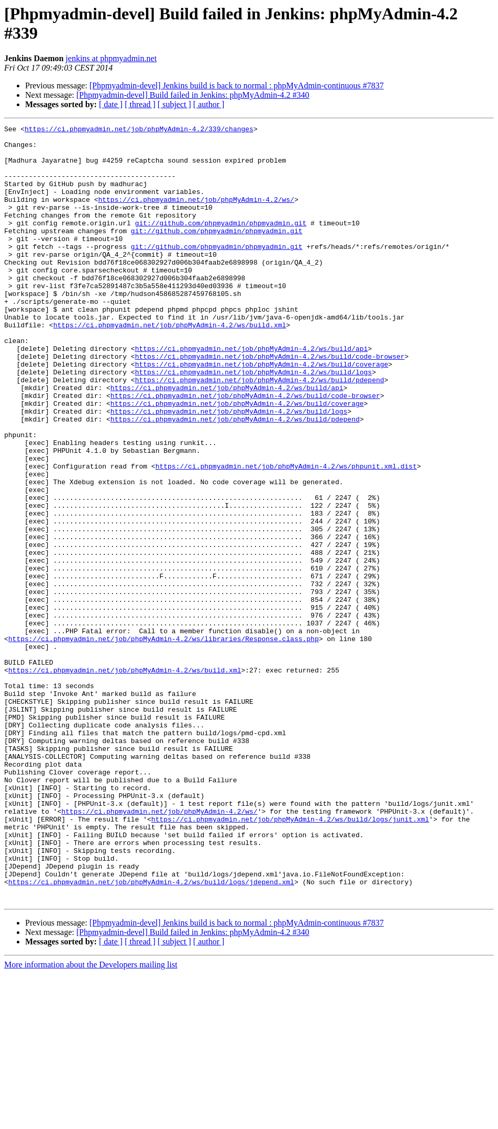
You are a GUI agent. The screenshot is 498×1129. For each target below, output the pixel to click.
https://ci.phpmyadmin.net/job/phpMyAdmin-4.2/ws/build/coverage (262, 412)
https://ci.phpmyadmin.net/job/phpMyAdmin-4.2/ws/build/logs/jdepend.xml (151, 1034)
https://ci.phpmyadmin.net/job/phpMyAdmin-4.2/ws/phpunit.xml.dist (286, 535)
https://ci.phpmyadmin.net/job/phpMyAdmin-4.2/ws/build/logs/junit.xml (290, 958)
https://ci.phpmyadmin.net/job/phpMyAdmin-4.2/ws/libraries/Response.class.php (163, 742)
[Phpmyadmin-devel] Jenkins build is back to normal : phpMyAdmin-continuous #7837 (237, 85)
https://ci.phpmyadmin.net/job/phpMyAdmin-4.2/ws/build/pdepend (259, 431)
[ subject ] (174, 104)
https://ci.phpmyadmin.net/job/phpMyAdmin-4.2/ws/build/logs (253, 422)
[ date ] (111, 104)
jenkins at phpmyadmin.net (111, 58)
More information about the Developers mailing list (91, 1119)
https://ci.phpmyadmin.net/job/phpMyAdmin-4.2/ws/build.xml (169, 365)
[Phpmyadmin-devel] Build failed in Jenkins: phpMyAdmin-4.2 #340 (192, 94)
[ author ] (209, 104)
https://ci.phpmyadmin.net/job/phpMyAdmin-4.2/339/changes (139, 130)
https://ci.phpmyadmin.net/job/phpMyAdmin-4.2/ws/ (196, 215)
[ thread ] (140, 104)
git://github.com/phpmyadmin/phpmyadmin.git (221, 243)
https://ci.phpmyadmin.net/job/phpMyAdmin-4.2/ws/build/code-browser (270, 403)
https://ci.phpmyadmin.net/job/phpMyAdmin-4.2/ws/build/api (251, 393)
